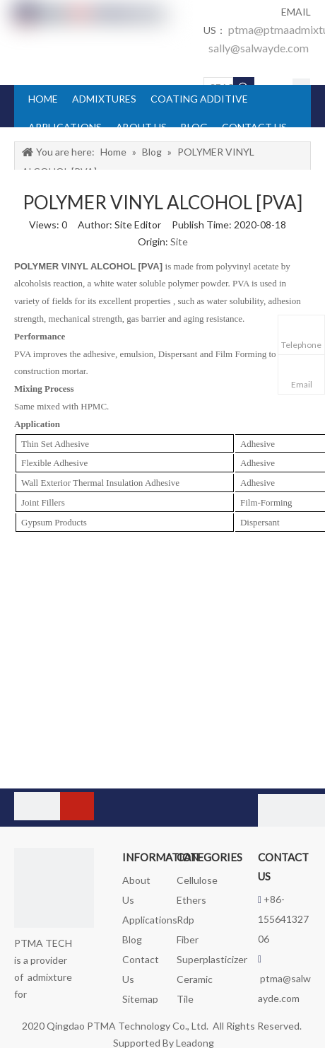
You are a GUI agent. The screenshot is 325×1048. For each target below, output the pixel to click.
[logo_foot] (54, 888)
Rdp (185, 920)
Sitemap (140, 999)
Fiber (188, 939)
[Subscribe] (77, 806)
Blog (132, 939)
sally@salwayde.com (258, 47)
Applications (149, 920)
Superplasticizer (212, 959)
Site (179, 241)
